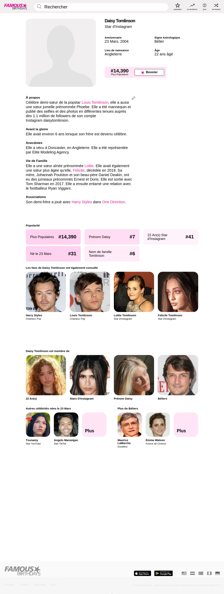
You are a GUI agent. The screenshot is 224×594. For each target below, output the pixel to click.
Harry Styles (82, 202)
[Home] (57, 571)
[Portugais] (201, 573)
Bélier (159, 41)
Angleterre (113, 54)
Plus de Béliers (128, 408)
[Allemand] (217, 573)
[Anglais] (184, 573)
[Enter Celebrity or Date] (101, 7)
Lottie (89, 166)
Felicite (79, 170)
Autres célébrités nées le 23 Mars (48, 408)
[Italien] (209, 573)
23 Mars (111, 41)
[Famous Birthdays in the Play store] (163, 573)
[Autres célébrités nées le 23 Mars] (94, 424)
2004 (124, 41)
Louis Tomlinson (95, 102)
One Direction (113, 202)
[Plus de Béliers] (186, 424)
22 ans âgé (163, 54)
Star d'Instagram (118, 27)
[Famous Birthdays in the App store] (142, 573)
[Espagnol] (192, 573)
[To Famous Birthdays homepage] (16, 6)
